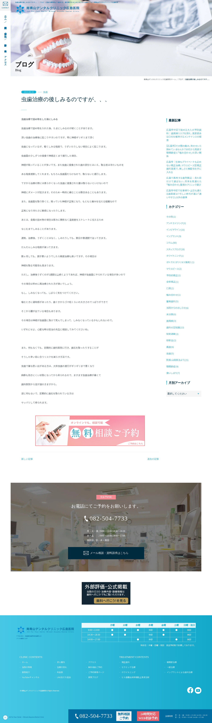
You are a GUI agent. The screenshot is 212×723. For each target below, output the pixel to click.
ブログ (180, 79)
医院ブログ (93, 677)
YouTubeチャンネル (30, 677)
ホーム (25, 662)
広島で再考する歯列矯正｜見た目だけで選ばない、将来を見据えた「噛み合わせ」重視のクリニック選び (183, 181)
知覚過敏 (170, 333)
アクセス (92, 662)
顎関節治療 (172, 662)
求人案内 (61, 662)
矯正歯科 (126, 662)
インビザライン (173, 229)
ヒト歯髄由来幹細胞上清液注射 (135, 677)
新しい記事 (27, 458)
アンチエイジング (174, 223)
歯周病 (169, 320)
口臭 (168, 288)
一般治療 (171, 667)
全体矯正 (170, 281)
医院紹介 (26, 672)
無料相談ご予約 (95, 667)
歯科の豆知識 (173, 327)
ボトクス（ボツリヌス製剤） (178, 262)
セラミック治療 (128, 667)
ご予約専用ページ (96, 672)
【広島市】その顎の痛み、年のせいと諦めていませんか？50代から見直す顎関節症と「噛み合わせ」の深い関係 (183, 151)
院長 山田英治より (175, 359)
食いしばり (171, 373)
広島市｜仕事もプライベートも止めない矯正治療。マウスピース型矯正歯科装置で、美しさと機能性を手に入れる (183, 167)
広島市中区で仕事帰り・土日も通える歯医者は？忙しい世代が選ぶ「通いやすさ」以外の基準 (183, 194)
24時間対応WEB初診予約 (148, 716)
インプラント (172, 236)
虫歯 (45, 92)
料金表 (60, 672)
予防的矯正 (172, 275)
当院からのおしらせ (176, 307)
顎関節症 (170, 366)
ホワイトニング (173, 255)
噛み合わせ (172, 294)
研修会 (169, 340)
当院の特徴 (27, 667)
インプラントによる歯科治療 (180, 672)
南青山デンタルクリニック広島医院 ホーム (160, 79)
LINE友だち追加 (64, 677)
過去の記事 (153, 458)
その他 (169, 216)
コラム (169, 242)
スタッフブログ (173, 249)
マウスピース (172, 268)
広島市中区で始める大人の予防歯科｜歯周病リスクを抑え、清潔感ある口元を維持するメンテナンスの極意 (183, 135)
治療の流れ (62, 667)
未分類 (169, 314)
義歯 (168, 346)
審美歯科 (170, 301)
